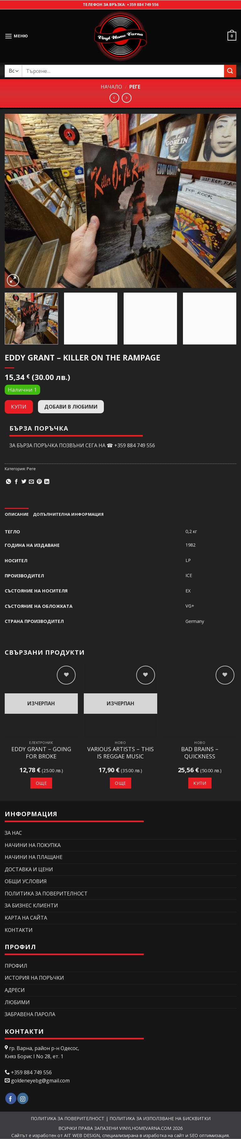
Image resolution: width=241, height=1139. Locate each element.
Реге (134, 86)
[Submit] (230, 71)
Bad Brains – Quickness (199, 753)
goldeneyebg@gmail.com (40, 1080)
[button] (16, 36)
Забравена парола (30, 1014)
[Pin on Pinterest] (39, 482)
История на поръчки (34, 977)
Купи (18, 406)
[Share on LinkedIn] (46, 482)
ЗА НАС (13, 832)
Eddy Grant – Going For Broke (41, 753)
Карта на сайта (26, 917)
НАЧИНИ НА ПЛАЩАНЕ (33, 857)
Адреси (15, 990)
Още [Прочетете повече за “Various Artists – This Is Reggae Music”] (120, 783)
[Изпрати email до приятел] (31, 482)
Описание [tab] (17, 514)
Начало (111, 86)
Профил (16, 965)
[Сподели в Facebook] (16, 482)
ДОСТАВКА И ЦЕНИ (29, 869)
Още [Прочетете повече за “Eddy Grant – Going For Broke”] (41, 783)
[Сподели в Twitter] (23, 482)
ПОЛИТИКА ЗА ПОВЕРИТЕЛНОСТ (46, 893)
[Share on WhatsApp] (8, 482)
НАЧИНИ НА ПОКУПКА (33, 845)
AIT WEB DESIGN (82, 1135)
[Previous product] (126, 98)
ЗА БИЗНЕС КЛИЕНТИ (31, 905)
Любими (17, 1002)
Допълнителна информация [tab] (68, 514)
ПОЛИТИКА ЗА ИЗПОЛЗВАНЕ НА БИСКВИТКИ (160, 1118)
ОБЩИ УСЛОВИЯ (26, 881)
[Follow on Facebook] (10, 1098)
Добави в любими (71, 406)
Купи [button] (199, 783)
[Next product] (114, 98)
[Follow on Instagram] (22, 1098)
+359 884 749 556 (142, 4)
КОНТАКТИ (19, 930)
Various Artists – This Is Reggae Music (120, 753)
